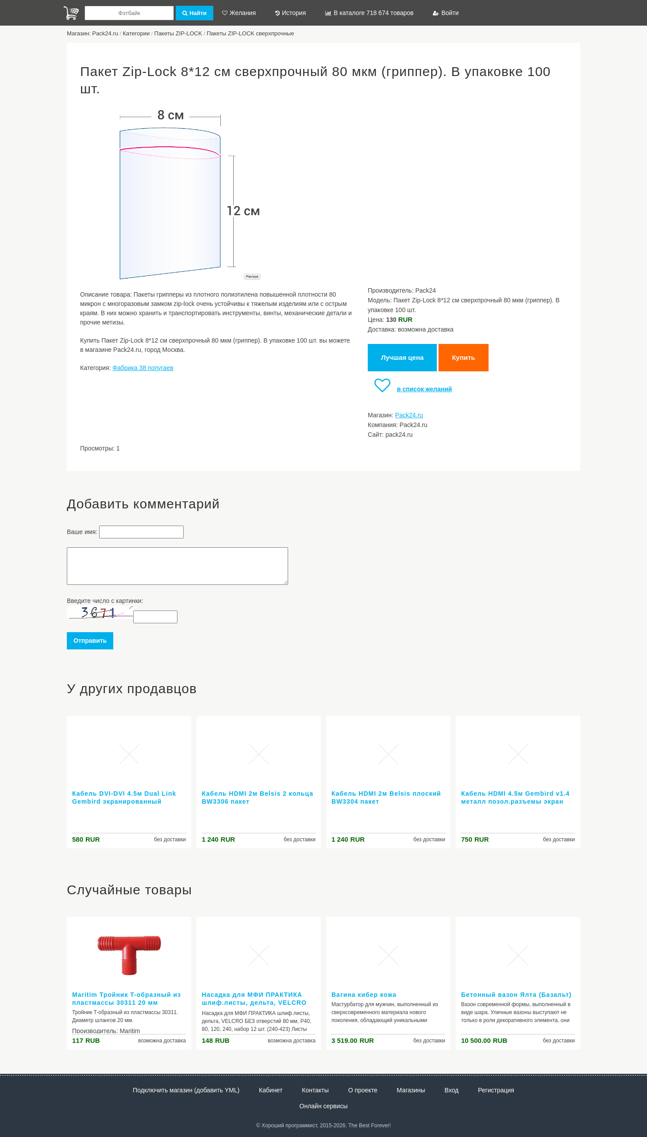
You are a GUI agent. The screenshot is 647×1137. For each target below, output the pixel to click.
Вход (452, 1090)
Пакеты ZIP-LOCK (178, 33)
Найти (194, 13)
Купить (463, 357)
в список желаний (410, 389)
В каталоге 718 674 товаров (369, 12)
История (290, 12)
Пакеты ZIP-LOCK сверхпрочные (250, 33)
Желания (239, 12)
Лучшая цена (402, 357)
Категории (136, 33)
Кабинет (270, 1090)
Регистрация (496, 1090)
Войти (445, 12)
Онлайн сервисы (324, 1106)
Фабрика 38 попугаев (142, 367)
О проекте (362, 1090)
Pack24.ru (409, 415)
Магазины (411, 1090)
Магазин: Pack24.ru (92, 33)
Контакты (315, 1090)
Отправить (90, 640)
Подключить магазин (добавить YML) (186, 1090)
